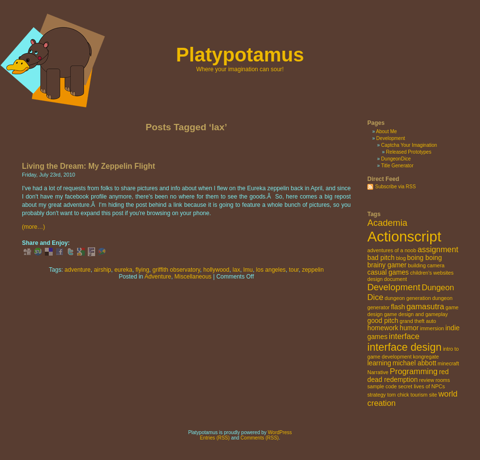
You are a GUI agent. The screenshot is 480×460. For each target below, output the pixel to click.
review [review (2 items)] (426, 380)
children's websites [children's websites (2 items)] (432, 273)
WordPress (280, 432)
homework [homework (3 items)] (383, 328)
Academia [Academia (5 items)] (387, 223)
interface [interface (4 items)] (404, 336)
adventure (77, 269)
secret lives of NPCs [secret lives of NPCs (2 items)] (421, 386)
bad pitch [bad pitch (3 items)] (381, 257)
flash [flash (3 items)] (398, 307)
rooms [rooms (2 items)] (443, 380)
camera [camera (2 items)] (436, 265)
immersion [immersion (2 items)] (432, 328)
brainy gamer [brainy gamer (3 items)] (386, 265)
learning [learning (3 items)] (379, 363)
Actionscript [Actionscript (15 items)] (404, 236)
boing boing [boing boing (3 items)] (424, 257)
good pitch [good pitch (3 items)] (383, 320)
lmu (248, 269)
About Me (386, 131)
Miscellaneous (193, 276)
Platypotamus (240, 54)
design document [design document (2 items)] (387, 279)
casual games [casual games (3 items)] (388, 272)
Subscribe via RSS (395, 186)
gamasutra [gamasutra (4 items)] (425, 306)
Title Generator (397, 165)
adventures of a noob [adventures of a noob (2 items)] (391, 250)
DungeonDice (396, 158)
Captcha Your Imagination (409, 145)
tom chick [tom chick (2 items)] (398, 395)
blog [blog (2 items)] (401, 258)
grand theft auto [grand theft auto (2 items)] (418, 321)
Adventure (157, 276)
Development (390, 138)
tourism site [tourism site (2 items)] (423, 395)
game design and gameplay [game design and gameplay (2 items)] (416, 314)
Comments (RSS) (259, 437)
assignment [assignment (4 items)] (438, 249)
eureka (123, 269)
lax (236, 269)
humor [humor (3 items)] (409, 328)
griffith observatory (176, 269)
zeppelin (313, 269)
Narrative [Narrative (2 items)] (377, 372)
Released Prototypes (408, 152)
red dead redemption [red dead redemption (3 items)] (408, 375)
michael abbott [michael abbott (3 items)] (415, 363)
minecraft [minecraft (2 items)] (448, 363)
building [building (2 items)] (417, 265)
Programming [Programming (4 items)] (414, 371)
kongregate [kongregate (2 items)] (426, 357)
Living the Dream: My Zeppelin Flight (88, 166)
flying (142, 269)
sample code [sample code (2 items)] (382, 386)
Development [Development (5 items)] (393, 287)
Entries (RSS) (215, 437)
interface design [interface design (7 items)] (404, 347)
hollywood (216, 269)
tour (294, 269)
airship (102, 269)
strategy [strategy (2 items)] (376, 395)
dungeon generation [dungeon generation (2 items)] (408, 298)
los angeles (271, 269)
